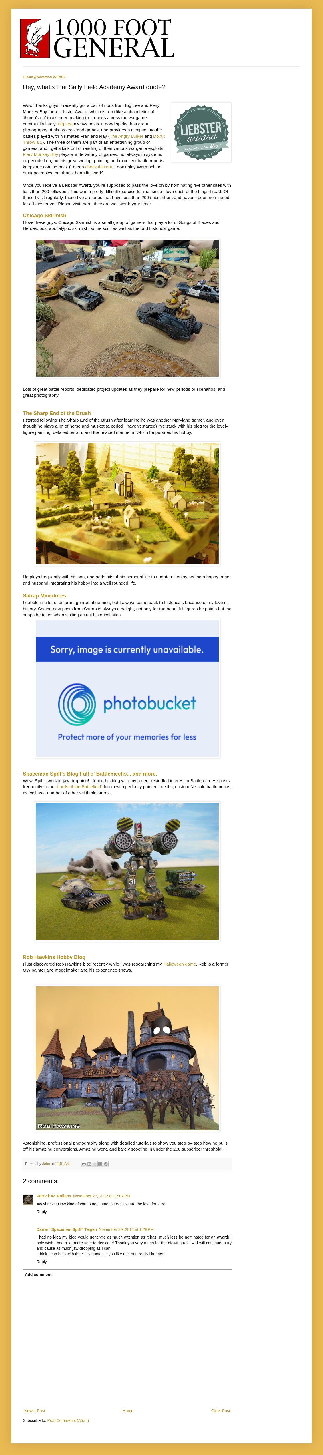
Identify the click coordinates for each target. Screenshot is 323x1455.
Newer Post (34, 1410)
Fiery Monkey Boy (40, 154)
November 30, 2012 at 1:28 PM (126, 1229)
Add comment (38, 1274)
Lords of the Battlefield (79, 786)
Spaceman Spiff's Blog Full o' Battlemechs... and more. (90, 774)
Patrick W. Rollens (54, 1196)
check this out (98, 166)
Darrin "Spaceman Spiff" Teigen (67, 1229)
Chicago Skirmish (44, 215)
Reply (42, 1211)
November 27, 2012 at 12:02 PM (101, 1196)
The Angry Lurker (126, 136)
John (46, 1164)
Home (128, 1410)
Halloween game (179, 964)
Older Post (220, 1410)
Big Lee (65, 123)
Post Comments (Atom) (68, 1420)
